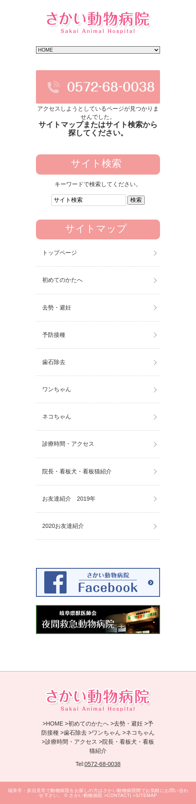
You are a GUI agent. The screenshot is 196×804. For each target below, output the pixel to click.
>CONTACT (117, 795)
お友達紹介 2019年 (69, 498)
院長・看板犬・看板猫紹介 (77, 471)
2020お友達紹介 (63, 526)
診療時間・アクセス (68, 443)
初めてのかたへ (62, 280)
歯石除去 (53, 362)
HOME (54, 723)
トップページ (59, 252)
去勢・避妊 (56, 307)
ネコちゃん (56, 416)
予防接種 (53, 334)
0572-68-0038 (102, 764)
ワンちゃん (56, 389)
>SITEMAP (145, 795)
